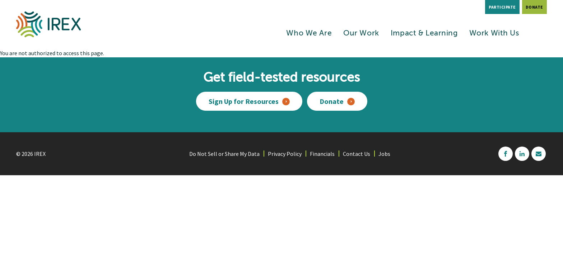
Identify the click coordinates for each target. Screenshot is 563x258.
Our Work (361, 33)
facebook (505, 154)
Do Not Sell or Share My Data (224, 153)
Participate (502, 7)
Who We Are (309, 33)
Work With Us (494, 33)
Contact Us (356, 153)
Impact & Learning (424, 33)
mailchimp (538, 154)
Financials (322, 153)
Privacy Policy (285, 153)
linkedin (522, 154)
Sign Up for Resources (244, 101)
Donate (534, 7)
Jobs (384, 153)
